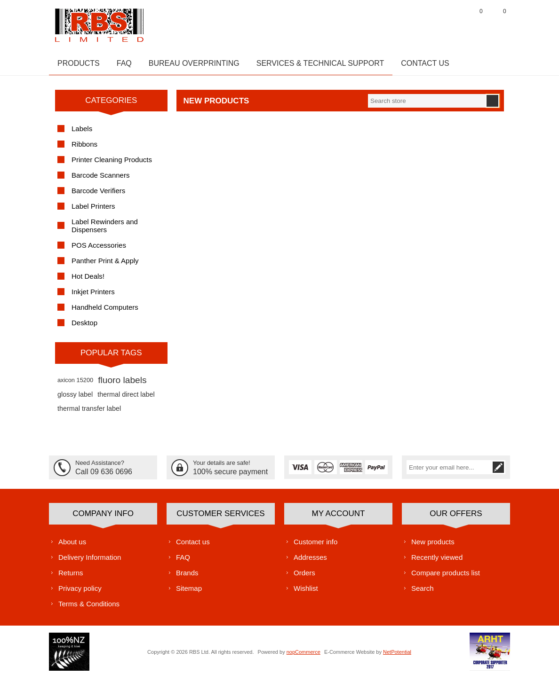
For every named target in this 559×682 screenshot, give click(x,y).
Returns (70, 577)
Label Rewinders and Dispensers (105, 230)
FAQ (183, 561)
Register (427, 23)
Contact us (193, 546)
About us (72, 546)
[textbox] (427, 105)
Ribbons (84, 149)
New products (433, 546)
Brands (187, 577)
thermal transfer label (89, 413)
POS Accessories (99, 250)
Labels (82, 133)
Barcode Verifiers (98, 195)
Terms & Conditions (89, 608)
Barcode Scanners (100, 180)
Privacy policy (80, 592)
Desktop (84, 327)
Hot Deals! (88, 281)
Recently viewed (437, 561)
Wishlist (306, 592)
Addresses (310, 561)
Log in (451, 23)
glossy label (75, 399)
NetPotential (397, 656)
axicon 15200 (75, 384)
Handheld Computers (105, 312)
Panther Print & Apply (105, 265)
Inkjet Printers (93, 296)
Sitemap (189, 592)
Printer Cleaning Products (112, 164)
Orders (304, 577)
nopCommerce (303, 656)
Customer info (315, 546)
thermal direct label (126, 399)
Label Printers (93, 211)
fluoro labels (122, 385)
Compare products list (445, 577)
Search (422, 592)
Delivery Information (89, 561)
